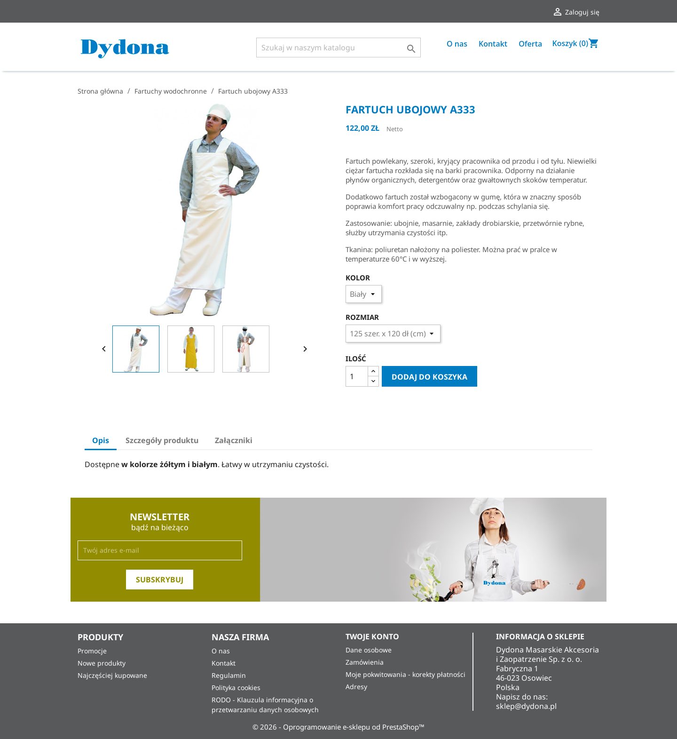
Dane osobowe (369, 649)
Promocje (92, 650)
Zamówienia (365, 662)
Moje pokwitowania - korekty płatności (405, 674)
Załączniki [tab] (233, 440)
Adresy (356, 686)
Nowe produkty (102, 663)
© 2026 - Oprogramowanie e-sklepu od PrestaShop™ (338, 726)
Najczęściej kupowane (112, 675)
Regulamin (229, 675)
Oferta (530, 44)
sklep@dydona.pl (526, 706)
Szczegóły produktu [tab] (162, 440)
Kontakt (493, 44)
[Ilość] (357, 376)
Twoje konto (372, 636)
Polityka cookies (236, 687)
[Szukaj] (338, 47)
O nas (457, 44)
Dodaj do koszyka (429, 377)
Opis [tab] (100, 440)
